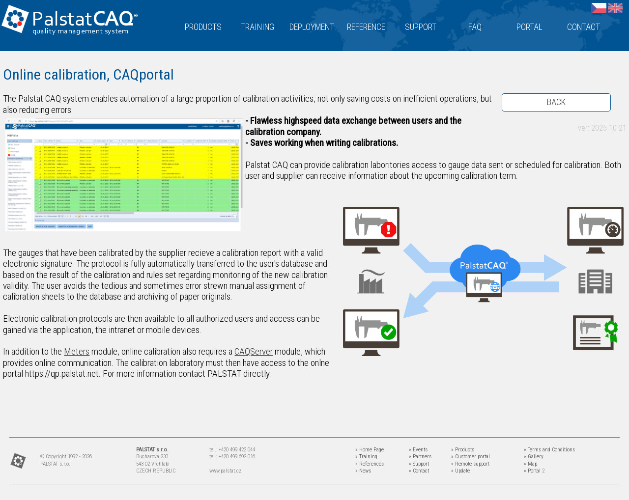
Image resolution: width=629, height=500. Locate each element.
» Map (530, 464)
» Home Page (369, 449)
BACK (556, 102)
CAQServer (253, 351)
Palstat (84, 20)
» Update (460, 471)
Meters (76, 351)
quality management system (80, 31)
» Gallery (533, 456)
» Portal (532, 471)
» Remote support (470, 464)
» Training (366, 456)
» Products (462, 449)
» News (363, 471)
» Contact (419, 471)
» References (369, 464)
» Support (419, 464)
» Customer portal (470, 456)
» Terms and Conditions (549, 449)
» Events (418, 449)
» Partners (420, 456)
